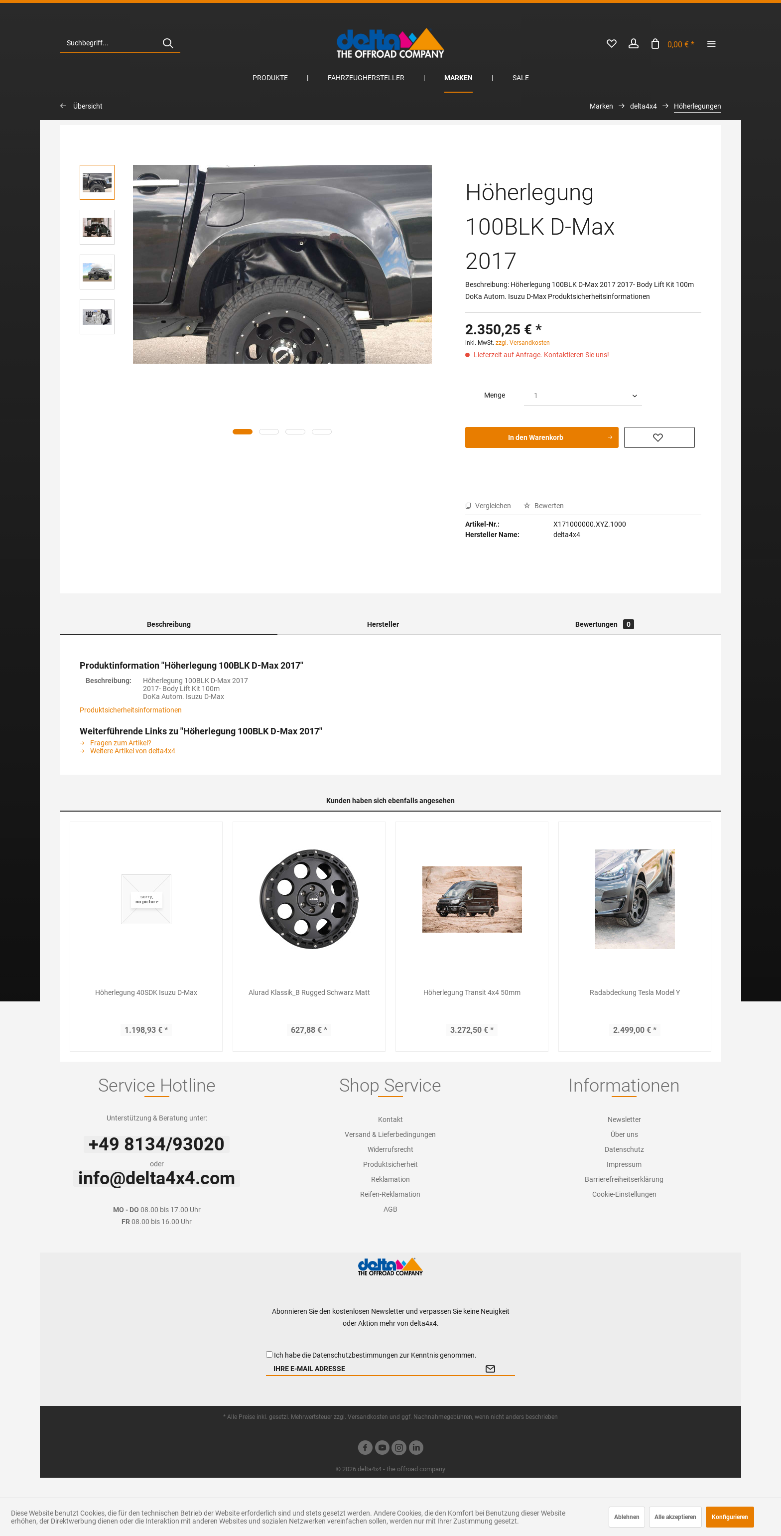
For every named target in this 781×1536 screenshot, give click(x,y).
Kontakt (390, 1119)
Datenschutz (624, 1149)
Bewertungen (604, 624)
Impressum (624, 1164)
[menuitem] (120, 43)
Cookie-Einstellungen (624, 1194)
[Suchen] (167, 43)
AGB (390, 1209)
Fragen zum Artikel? (115, 743)
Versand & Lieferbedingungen (390, 1134)
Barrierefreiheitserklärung (624, 1179)
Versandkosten (368, 1416)
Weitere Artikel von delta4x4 (127, 751)
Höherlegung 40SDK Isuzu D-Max (146, 992)
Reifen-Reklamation (390, 1194)
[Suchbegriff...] (120, 43)
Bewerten (543, 506)
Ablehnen (627, 1517)
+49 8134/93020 (157, 1144)
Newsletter (624, 1119)
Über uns (624, 1134)
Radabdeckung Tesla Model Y (635, 992)
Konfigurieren (730, 1517)
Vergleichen (488, 506)
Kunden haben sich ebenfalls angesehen (390, 801)
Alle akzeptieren (675, 1517)
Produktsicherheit (390, 1164)
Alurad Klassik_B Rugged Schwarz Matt (309, 992)
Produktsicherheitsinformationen (131, 710)
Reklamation (390, 1179)
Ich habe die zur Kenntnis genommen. (375, 1355)
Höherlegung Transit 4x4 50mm (472, 992)
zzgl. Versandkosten (523, 342)
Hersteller (383, 624)
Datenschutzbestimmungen (355, 1355)
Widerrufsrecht (390, 1149)
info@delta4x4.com (156, 1178)
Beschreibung (169, 624)
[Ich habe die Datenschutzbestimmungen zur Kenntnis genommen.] (269, 1354)
